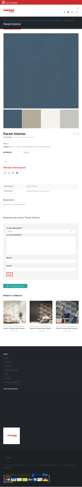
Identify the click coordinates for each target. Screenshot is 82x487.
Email (9, 266)
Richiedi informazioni (14, 167)
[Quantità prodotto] (5, 161)
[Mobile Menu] (77, 12)
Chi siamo (8, 362)
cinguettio (9, 173)
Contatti (7, 378)
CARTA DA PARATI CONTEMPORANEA (21, 147)
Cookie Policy (7, 468)
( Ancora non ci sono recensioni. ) (24, 137)
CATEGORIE (11, 2)
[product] (14, 312)
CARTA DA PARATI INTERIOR (42, 147)
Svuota (26, 152)
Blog (6, 374)
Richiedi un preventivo (12, 382)
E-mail (17, 173)
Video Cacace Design (12, 370)
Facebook (5, 173)
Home (7, 358)
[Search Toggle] (78, 8)
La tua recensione (14, 235)
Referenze (7, 152)
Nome (10, 258)
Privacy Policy (70, 465)
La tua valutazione (15, 228)
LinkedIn (13, 173)
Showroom (8, 366)
